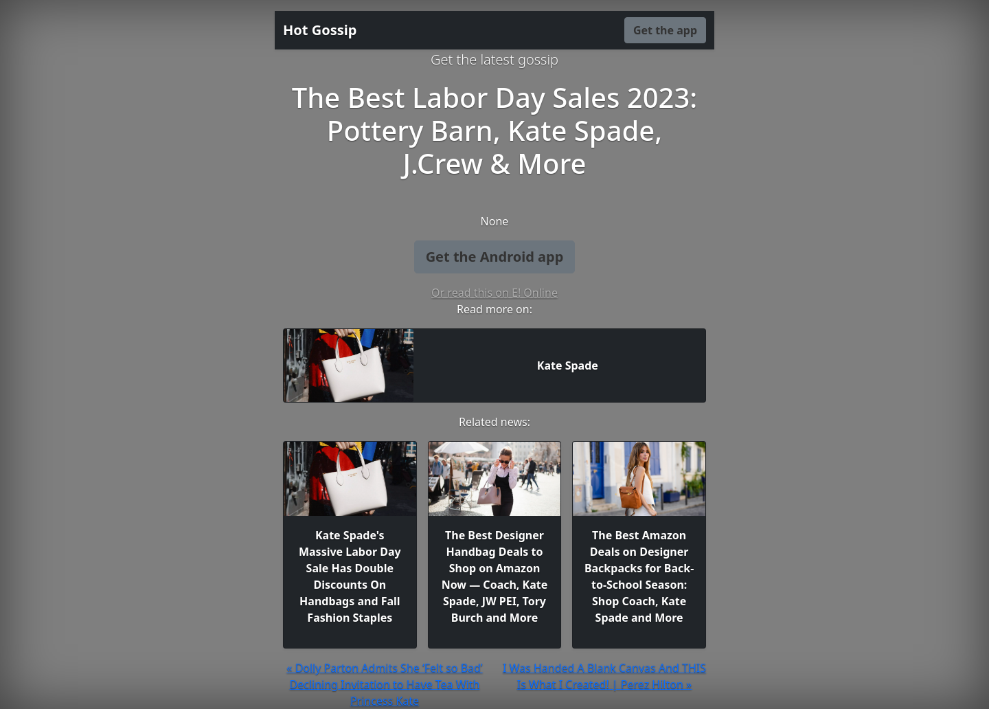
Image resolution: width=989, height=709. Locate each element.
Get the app (665, 30)
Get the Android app (495, 256)
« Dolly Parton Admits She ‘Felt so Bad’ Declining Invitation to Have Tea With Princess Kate (384, 684)
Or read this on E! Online (494, 292)
